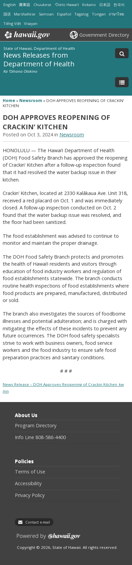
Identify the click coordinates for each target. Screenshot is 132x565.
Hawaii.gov (26, 35)
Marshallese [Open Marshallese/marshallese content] (24, 13)
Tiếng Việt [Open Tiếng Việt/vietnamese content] (12, 23)
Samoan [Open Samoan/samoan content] (46, 13)
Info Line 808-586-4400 (40, 437)
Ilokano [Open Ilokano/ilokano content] (89, 4)
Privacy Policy (30, 495)
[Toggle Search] (122, 53)
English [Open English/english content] (9, 4)
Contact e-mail (37, 522)
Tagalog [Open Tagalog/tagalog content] (81, 13)
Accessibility (28, 483)
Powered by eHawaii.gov (48, 538)
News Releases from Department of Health (39, 59)
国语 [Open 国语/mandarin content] (7, 13)
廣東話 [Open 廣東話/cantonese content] (24, 4)
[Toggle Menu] (122, 82)
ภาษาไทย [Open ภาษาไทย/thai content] (116, 13)
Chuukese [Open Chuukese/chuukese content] (42, 4)
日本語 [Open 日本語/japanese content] (104, 4)
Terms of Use (30, 471)
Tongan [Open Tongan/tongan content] (99, 13)
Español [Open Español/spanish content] (64, 13)
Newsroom (30, 100)
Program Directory (35, 425)
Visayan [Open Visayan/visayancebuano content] (30, 23)
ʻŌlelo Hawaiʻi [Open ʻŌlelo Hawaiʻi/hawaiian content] (67, 4)
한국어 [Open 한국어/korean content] (119, 4)
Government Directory (104, 35)
